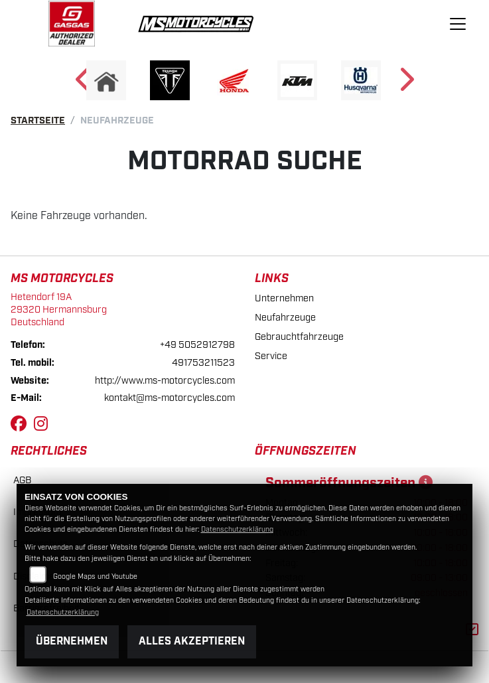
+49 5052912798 (197, 345)
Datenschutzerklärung (237, 529)
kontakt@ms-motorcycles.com (169, 398)
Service (271, 356)
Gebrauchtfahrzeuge (299, 337)
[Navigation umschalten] (458, 23)
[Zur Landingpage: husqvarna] (361, 80)
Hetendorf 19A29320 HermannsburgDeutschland (59, 309)
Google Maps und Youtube (95, 576)
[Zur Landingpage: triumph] (170, 80)
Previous (84, 83)
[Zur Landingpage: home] (106, 80)
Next (405, 83)
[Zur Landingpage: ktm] (297, 80)
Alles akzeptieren (192, 641)
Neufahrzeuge (285, 317)
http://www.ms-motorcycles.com (165, 380)
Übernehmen (71, 641)
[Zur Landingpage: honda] (233, 80)
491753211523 (203, 362)
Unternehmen (284, 298)
